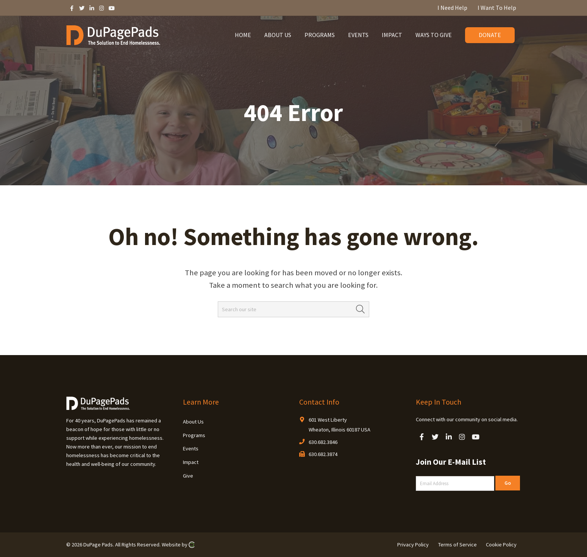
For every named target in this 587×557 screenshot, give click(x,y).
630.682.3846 (323, 442)
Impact (190, 462)
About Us (193, 421)
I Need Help (452, 7)
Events (190, 448)
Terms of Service (457, 544)
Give (188, 475)
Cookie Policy (501, 544)
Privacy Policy (413, 544)
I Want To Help (497, 7)
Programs (194, 435)
